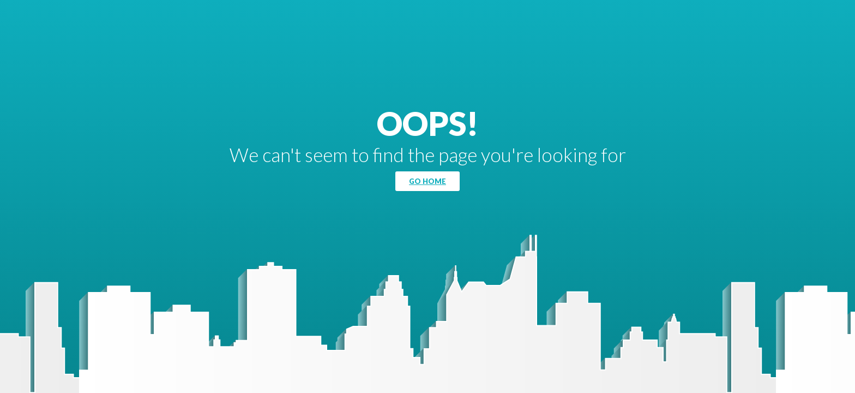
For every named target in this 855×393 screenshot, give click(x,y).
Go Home (427, 181)
